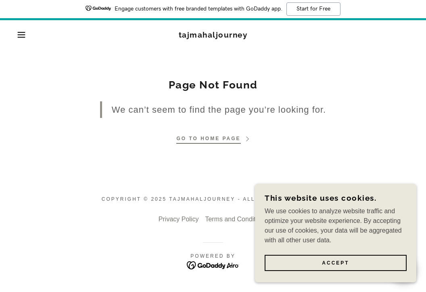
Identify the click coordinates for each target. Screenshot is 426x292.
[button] (21, 35)
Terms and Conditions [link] (236, 219)
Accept (335, 263)
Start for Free (313, 9)
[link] (213, 35)
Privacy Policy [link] (179, 219)
